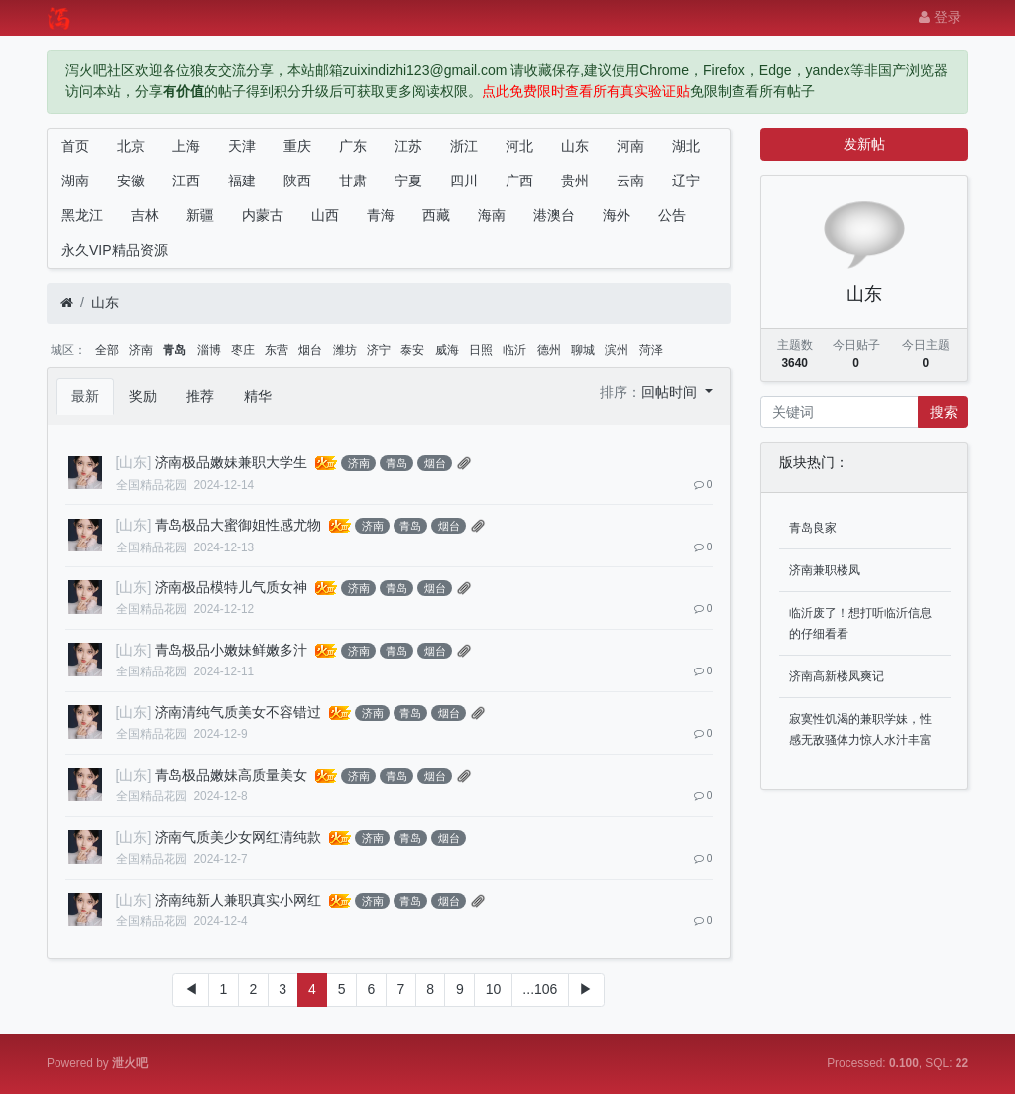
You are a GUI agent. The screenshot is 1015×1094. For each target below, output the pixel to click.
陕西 (297, 180)
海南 (492, 215)
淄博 (209, 350)
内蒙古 (262, 215)
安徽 (131, 180)
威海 (447, 350)
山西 (325, 215)
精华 (258, 396)
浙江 (464, 146)
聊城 (583, 350)
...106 (539, 989)
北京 (131, 146)
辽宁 (686, 180)
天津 (242, 146)
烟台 (310, 350)
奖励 (143, 396)
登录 (940, 17)
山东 (575, 146)
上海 (186, 146)
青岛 (174, 350)
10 (494, 989)
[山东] (134, 462)
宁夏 (408, 180)
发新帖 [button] (864, 144)
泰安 (412, 350)
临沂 (514, 350)
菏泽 (651, 350)
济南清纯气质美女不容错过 (238, 712)
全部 (107, 350)
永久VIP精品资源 (114, 250)
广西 (519, 180)
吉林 (145, 215)
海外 (616, 215)
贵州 (575, 180)
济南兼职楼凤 (824, 570)
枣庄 (243, 350)
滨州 (616, 350)
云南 (630, 180)
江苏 (408, 146)
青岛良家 (813, 528)
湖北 (686, 146)
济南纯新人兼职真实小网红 (238, 900)
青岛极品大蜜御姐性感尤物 (238, 525)
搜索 (944, 412)
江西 (186, 180)
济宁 (379, 350)
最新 (85, 396)
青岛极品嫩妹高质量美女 (231, 775)
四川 (464, 180)
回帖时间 (671, 392)
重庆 (297, 146)
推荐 (200, 396)
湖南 (75, 180)
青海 (381, 215)
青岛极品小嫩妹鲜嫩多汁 (231, 650)
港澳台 (554, 215)
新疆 (200, 215)
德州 (549, 350)
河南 (630, 146)
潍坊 (345, 350)
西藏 (436, 215)
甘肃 (353, 180)
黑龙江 (82, 215)
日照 (481, 350)
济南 (141, 350)
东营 (276, 350)
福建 (242, 180)
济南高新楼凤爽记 (836, 676)
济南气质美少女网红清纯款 (238, 837)
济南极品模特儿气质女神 (231, 587)
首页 (75, 146)
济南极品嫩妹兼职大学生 (231, 462)
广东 (353, 146)
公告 (672, 215)
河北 (519, 146)
